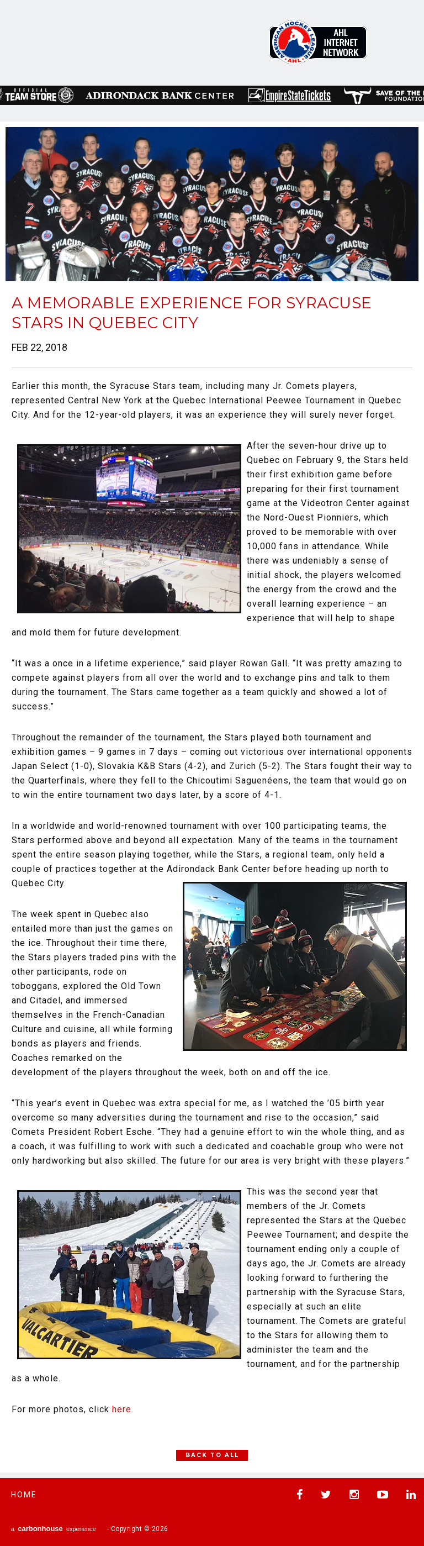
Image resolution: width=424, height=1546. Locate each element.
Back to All (212, 1455)
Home (24, 1494)
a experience (53, 1528)
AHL (318, 42)
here (121, 1409)
